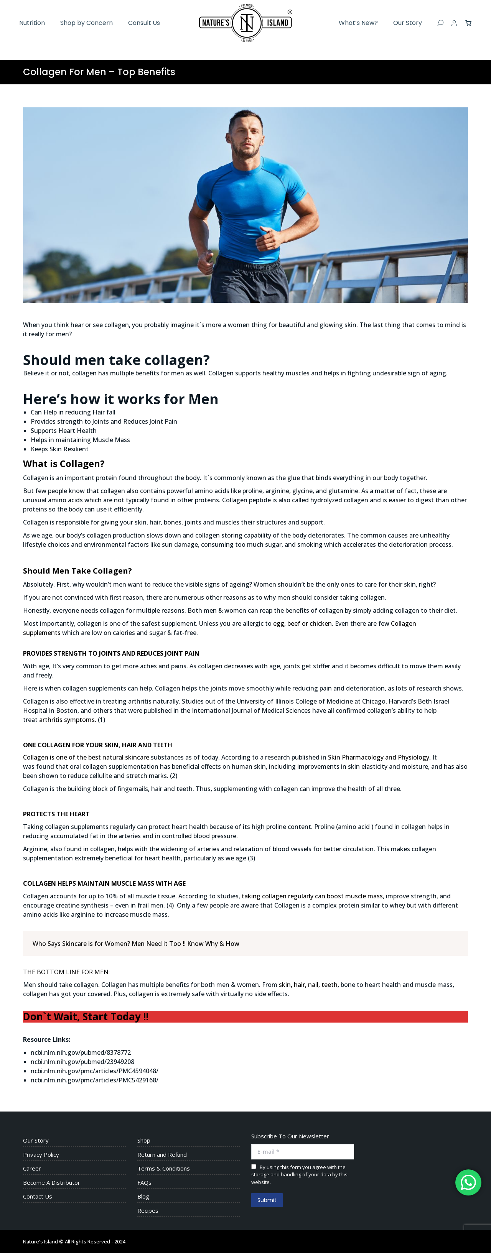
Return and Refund (162, 1154)
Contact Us (37, 1196)
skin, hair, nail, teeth (308, 984)
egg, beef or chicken (302, 623)
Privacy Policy (41, 1154)
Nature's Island (40, 1241)
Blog (143, 1196)
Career (32, 1168)
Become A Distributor (51, 1182)
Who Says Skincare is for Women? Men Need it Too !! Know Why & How (136, 943)
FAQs (144, 1182)
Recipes (147, 1210)
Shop (143, 1140)
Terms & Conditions (163, 1168)
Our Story (36, 1140)
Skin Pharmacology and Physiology (378, 757)
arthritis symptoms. (67, 719)
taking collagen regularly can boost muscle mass (312, 896)
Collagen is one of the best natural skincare (86, 757)
